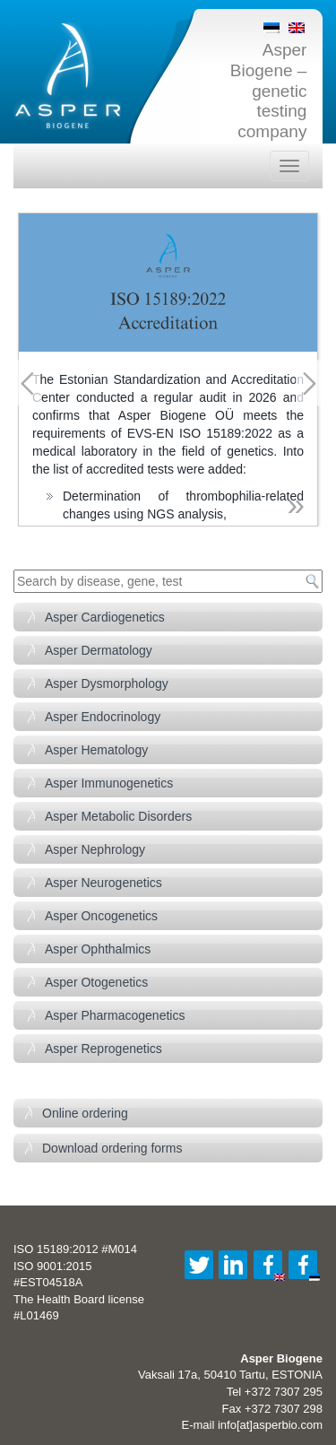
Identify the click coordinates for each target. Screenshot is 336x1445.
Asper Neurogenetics (103, 882)
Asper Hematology (96, 750)
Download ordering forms (112, 1148)
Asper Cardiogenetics (105, 617)
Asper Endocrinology (102, 716)
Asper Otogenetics (96, 982)
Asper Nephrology (95, 849)
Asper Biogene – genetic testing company (268, 90)
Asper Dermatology (98, 650)
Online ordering (85, 1113)
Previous (26, 383)
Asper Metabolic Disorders (118, 816)
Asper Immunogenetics (109, 783)
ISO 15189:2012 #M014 (75, 1249)
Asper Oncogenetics (101, 916)
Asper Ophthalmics (98, 949)
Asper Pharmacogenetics (115, 1015)
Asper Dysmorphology (106, 683)
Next (309, 383)
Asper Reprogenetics (103, 1048)
